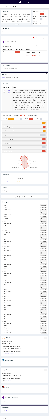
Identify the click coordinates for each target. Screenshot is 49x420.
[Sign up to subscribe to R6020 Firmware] (43, 237)
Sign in (3, 77)
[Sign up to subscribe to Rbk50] (43, 294)
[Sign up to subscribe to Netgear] (43, 205)
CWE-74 (7, 410)
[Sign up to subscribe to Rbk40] (43, 289)
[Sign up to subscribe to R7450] (43, 280)
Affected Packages (39, 38)
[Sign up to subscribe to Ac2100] (43, 207)
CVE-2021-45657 (11, 6)
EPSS (29, 119)
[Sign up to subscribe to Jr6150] (43, 230)
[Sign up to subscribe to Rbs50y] (43, 326)
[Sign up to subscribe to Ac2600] (43, 217)
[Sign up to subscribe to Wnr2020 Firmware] (43, 333)
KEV (19, 119)
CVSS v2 (8, 119)
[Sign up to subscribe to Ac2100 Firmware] (43, 210)
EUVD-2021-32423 (9, 92)
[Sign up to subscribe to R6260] (43, 262)
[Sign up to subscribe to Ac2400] (43, 212)
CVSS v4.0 (7, 115)
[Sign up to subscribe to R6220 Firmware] (43, 255)
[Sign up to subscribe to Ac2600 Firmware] (43, 219)
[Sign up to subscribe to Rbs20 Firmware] (43, 314)
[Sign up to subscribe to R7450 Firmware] (43, 282)
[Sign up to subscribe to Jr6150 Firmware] (43, 232)
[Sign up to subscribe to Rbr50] (43, 307)
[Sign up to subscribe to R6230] (43, 257)
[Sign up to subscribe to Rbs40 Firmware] (43, 319)
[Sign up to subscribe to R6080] (43, 244)
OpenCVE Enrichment (9, 42)
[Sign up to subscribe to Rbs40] (43, 317)
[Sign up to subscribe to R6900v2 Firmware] (43, 278)
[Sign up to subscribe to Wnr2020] (43, 330)
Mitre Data (7, 38)
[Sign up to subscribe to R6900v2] (43, 276)
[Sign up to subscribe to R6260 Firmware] (43, 264)
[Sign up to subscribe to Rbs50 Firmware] (43, 323)
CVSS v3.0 (32, 115)
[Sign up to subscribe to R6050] (43, 239)
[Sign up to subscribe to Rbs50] (43, 321)
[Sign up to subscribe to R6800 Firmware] (43, 273)
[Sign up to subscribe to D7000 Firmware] (43, 228)
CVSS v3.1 (19, 115)
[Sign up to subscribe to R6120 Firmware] (43, 251)
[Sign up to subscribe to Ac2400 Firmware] (43, 214)
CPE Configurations (22, 38)
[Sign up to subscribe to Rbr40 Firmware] (43, 305)
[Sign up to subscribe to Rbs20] (43, 312)
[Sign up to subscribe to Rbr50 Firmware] (43, 310)
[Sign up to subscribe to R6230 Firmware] (43, 260)
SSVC (39, 119)
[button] (2, 6)
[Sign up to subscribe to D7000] (43, 226)
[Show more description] (16, 24)
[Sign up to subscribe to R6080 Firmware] (43, 246)
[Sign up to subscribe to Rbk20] (43, 285)
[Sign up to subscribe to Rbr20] (43, 298)
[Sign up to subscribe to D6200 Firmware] (43, 223)
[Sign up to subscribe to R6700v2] (43, 267)
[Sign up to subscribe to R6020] (43, 235)
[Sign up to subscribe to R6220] (43, 253)
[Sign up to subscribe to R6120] (43, 248)
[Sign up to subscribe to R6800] (43, 271)
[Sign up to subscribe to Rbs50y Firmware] (43, 328)
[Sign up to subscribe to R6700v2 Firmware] (43, 269)
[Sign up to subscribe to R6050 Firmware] (43, 242)
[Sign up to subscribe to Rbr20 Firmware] (43, 301)
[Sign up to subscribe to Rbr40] (43, 303)
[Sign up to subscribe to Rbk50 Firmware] (43, 296)
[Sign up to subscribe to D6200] (43, 221)
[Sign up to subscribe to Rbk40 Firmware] (43, 292)
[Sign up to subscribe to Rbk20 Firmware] (43, 287)
